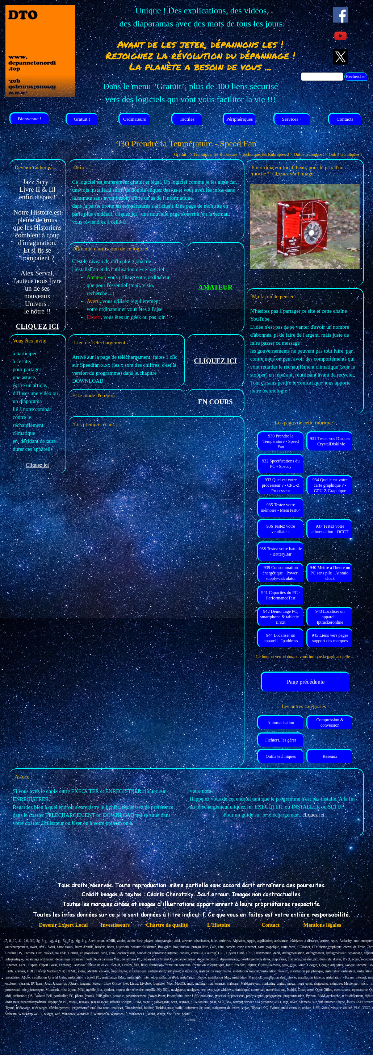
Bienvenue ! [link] (29, 118)
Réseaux (330, 756)
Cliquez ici (37, 465)
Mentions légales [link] (322, 925)
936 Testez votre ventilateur (281, 529)
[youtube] (340, 36)
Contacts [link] (344, 119)
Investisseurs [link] (115, 925)
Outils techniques (280, 756)
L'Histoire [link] (218, 925)
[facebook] (340, 15)
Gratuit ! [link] (82, 119)
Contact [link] (270, 925)
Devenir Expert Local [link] (63, 925)
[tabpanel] (202, 17)
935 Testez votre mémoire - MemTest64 (281, 507)
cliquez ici (313, 815)
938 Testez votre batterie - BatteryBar (280, 551)
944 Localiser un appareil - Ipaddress (281, 638)
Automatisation (280, 722)
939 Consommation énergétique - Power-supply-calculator (281, 573)
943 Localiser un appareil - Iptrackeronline (330, 617)
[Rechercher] (322, 76)
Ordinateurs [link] (134, 119)
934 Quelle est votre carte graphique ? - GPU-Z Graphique (330, 485)
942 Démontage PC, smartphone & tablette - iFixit (280, 617)
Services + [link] (292, 119)
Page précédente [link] (305, 682)
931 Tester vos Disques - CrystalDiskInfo (330, 441)
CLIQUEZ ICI (37, 326)
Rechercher (356, 76)
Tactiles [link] (187, 119)
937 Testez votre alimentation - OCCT (329, 529)
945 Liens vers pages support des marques (330, 638)
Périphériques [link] (239, 119)
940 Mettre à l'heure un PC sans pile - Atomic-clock (330, 573)
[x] (340, 57)
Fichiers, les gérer (280, 740)
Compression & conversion (330, 722)
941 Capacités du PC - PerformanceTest (280, 595)
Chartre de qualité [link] (167, 925)
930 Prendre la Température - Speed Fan (281, 441)
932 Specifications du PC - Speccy (280, 463)
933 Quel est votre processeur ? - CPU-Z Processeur (280, 485)
